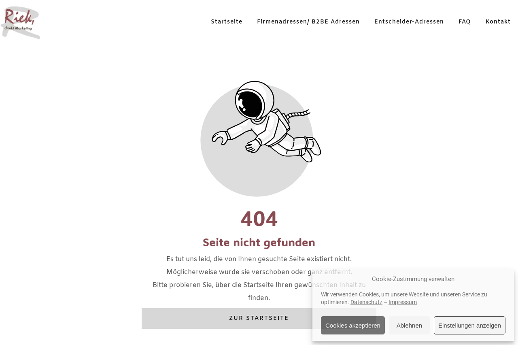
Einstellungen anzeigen (469, 325)
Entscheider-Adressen (409, 22)
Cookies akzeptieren (352, 325)
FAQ (465, 22)
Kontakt (498, 22)
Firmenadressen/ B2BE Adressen (308, 22)
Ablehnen (409, 325)
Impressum (402, 302)
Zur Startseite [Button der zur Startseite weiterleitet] (259, 318)
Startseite (226, 22)
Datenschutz (366, 302)
